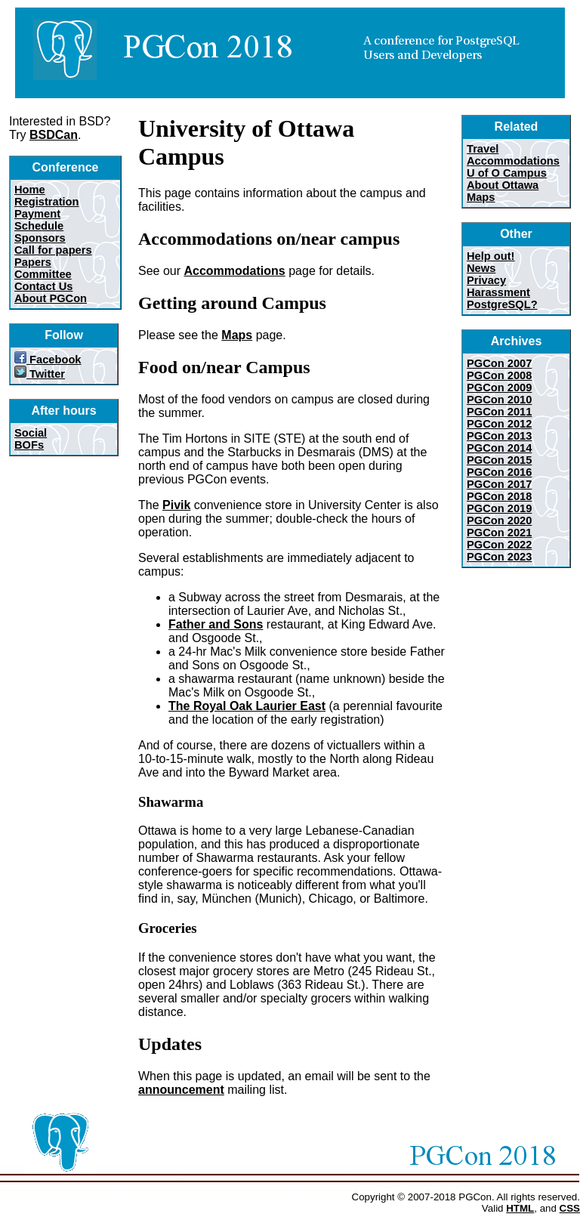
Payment (37, 214)
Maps (236, 335)
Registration (46, 202)
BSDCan (53, 134)
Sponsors (40, 238)
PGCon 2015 (499, 460)
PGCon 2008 (499, 375)
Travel (482, 149)
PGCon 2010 (499, 400)
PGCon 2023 (499, 557)
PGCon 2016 (499, 472)
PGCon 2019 (499, 508)
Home (29, 190)
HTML (520, 1208)
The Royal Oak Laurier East (246, 706)
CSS (570, 1208)
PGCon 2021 (499, 533)
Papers (32, 262)
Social (30, 433)
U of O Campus (507, 173)
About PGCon (50, 298)
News (481, 268)
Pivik (176, 505)
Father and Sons (215, 624)
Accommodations (234, 270)
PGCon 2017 (499, 484)
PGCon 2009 (499, 387)
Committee (43, 274)
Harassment (498, 292)
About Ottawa (502, 185)
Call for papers (53, 250)
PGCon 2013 (499, 436)
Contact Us (43, 286)
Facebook (48, 360)
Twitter (39, 374)
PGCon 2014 (499, 448)
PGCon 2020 (499, 520)
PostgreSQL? (502, 304)
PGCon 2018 (499, 496)
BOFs (29, 445)
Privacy (486, 280)
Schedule (38, 226)
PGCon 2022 (499, 545)
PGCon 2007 (499, 363)
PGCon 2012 (499, 424)
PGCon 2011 (499, 412)
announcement (181, 1089)
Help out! (491, 256)
